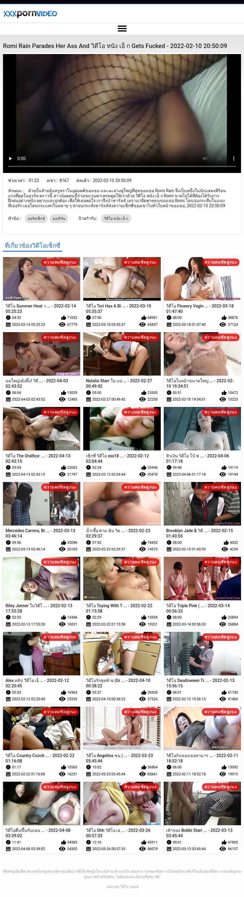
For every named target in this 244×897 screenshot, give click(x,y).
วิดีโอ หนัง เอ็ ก (116, 219)
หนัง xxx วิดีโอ (117, 887)
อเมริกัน (59, 219)
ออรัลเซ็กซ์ (36, 219)
